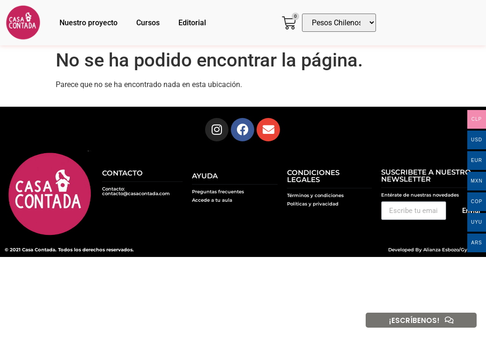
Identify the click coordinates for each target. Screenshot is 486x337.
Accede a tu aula (212, 200)
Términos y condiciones (315, 195)
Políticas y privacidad (313, 204)
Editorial (192, 22)
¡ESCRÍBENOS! (414, 320)
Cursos (148, 22)
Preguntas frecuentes (218, 192)
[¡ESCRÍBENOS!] (449, 320)
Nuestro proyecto (88, 22)
